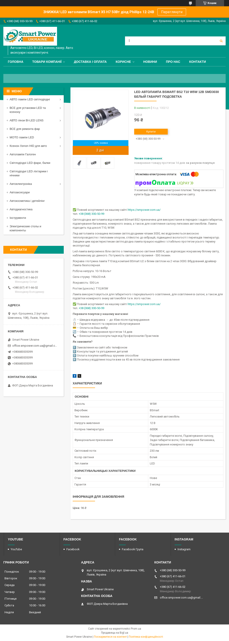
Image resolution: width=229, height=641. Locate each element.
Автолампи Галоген (23, 154)
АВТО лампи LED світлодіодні (30, 99)
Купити (151, 131)
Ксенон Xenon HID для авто (28, 146)
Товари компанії (46, 61)
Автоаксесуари (20, 192)
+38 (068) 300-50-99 (91, 213)
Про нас (173, 61)
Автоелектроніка (21, 184)
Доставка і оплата (90, 61)
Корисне (123, 61)
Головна (15, 61)
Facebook (73, 549)
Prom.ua (136, 628)
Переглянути (171, 12)
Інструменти (18, 217)
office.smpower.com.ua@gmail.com (35, 345)
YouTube (16, 549)
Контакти (197, 61)
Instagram (184, 549)
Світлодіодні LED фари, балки (30, 162)
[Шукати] (221, 40)
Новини (150, 61)
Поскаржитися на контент (110, 636)
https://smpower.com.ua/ (144, 209)
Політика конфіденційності (146, 636)
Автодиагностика (21, 209)
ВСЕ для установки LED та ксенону (28, 110)
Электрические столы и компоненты (25, 228)
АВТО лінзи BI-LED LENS (27, 120)
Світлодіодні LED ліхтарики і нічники (29, 173)
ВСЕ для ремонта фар (25, 129)
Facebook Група (132, 549)
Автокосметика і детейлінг (27, 200)
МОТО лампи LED (22, 137)
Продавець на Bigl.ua (114, 632)
